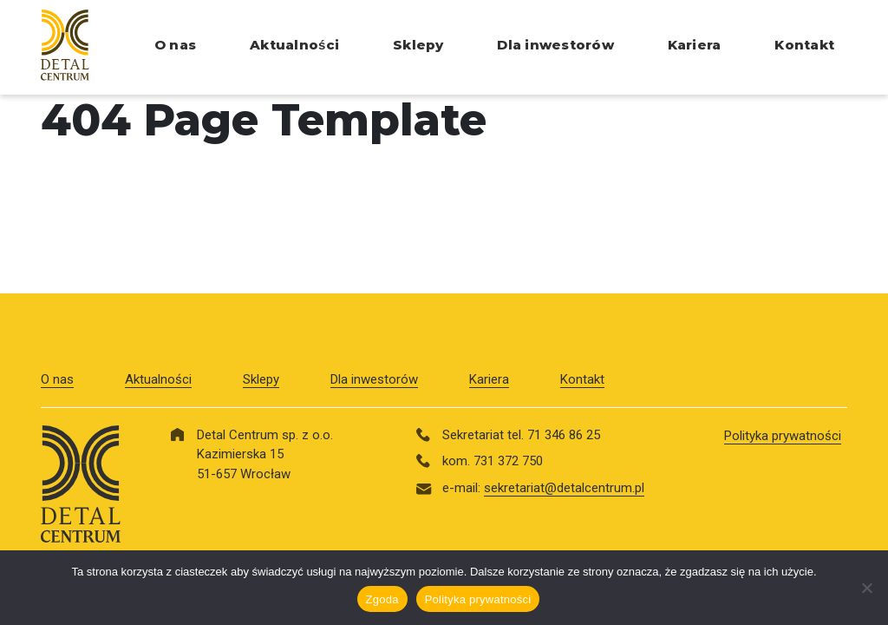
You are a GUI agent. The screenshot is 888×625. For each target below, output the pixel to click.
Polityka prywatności (782, 436)
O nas (175, 44)
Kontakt (804, 44)
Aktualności (294, 44)
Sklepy (418, 44)
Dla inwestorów (555, 44)
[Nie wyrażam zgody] (866, 587)
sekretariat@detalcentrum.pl (564, 488)
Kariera (695, 44)
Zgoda (382, 599)
